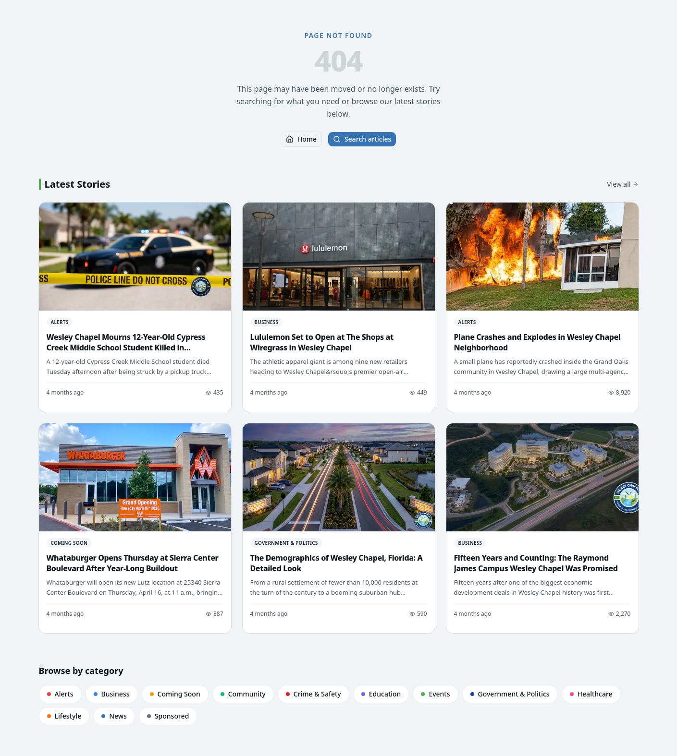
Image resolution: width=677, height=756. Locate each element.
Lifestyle (64, 715)
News (114, 715)
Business (112, 693)
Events (435, 693)
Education (381, 693)
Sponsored (168, 715)
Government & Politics (510, 693)
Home (301, 139)
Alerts (60, 693)
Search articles (362, 139)
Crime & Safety (313, 693)
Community (243, 693)
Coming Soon (175, 693)
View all (622, 184)
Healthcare (591, 693)
